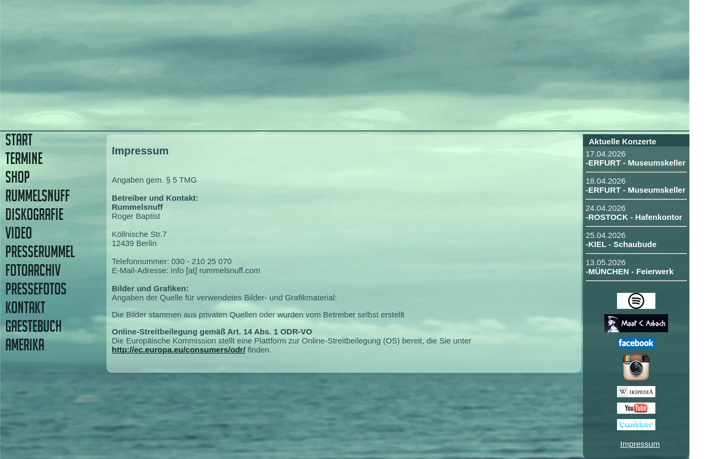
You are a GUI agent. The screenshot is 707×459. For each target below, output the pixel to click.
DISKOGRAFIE (34, 214)
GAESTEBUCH (33, 326)
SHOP (17, 177)
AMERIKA (24, 345)
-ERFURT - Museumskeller (636, 162)
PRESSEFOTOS (36, 289)
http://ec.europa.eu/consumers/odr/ (178, 349)
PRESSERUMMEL (40, 251)
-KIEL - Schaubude (621, 244)
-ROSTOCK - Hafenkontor (634, 217)
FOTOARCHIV (33, 270)
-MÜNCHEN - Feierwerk (629, 271)
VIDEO (18, 233)
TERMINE (24, 158)
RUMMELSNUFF (37, 195)
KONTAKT (25, 307)
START (18, 140)
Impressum (640, 443)
